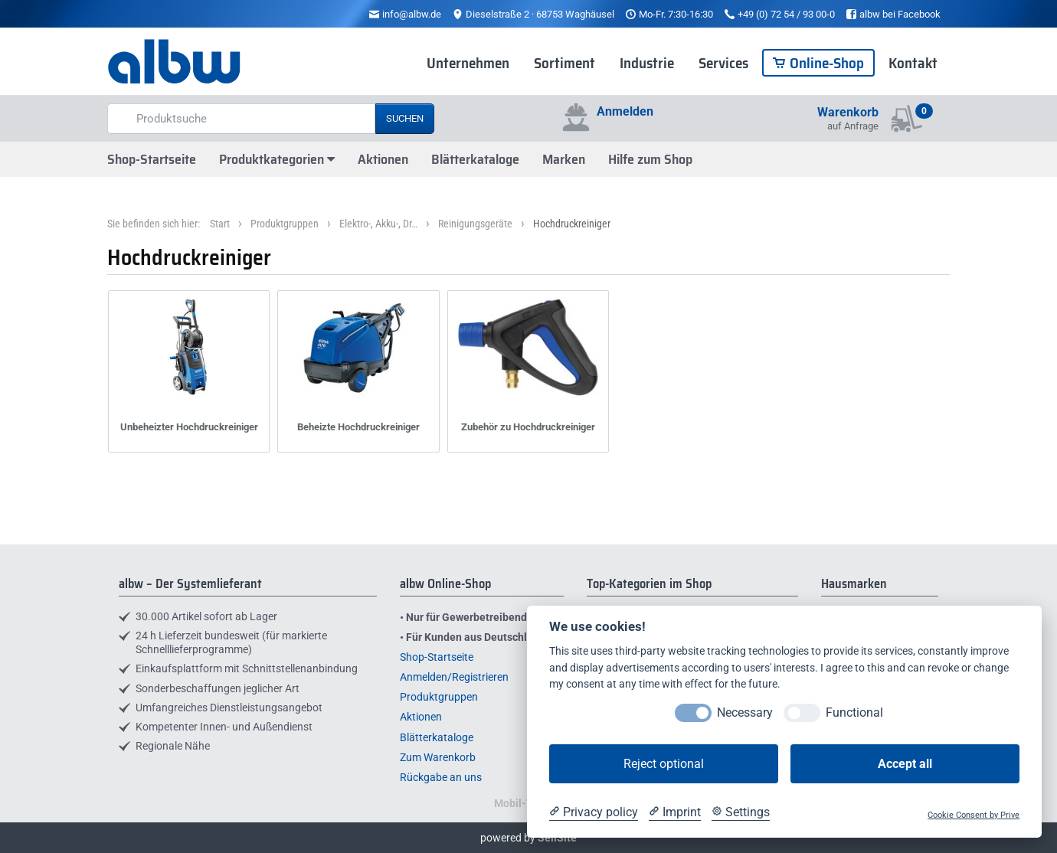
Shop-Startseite (151, 159)
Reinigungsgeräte (475, 223)
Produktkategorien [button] (277, 159)
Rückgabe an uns (441, 777)
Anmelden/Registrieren (454, 677)
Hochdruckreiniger (571, 223)
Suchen (405, 118)
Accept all (905, 764)
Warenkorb (848, 112)
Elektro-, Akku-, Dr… (378, 223)
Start (220, 223)
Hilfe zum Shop (650, 159)
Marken (563, 159)
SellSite (557, 838)
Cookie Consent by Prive (973, 815)
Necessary (745, 712)
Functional (854, 712)
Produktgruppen (284, 223)
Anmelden (625, 111)
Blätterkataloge (475, 159)
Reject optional (663, 764)
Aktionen (383, 159)
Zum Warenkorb (438, 757)
